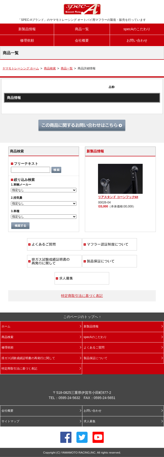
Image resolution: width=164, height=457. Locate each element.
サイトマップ (10, 421)
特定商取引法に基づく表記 (82, 296)
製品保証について (109, 261)
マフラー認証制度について (109, 244)
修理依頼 (27, 40)
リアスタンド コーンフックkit (118, 197)
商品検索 (50, 68)
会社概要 (82, 40)
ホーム (5, 326)
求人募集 (82, 278)
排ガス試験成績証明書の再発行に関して (54, 261)
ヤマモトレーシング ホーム (20, 68)
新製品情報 (27, 29)
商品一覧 (82, 29)
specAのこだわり (136, 29)
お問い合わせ (137, 40)
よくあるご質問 (54, 244)
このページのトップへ (80, 317)
